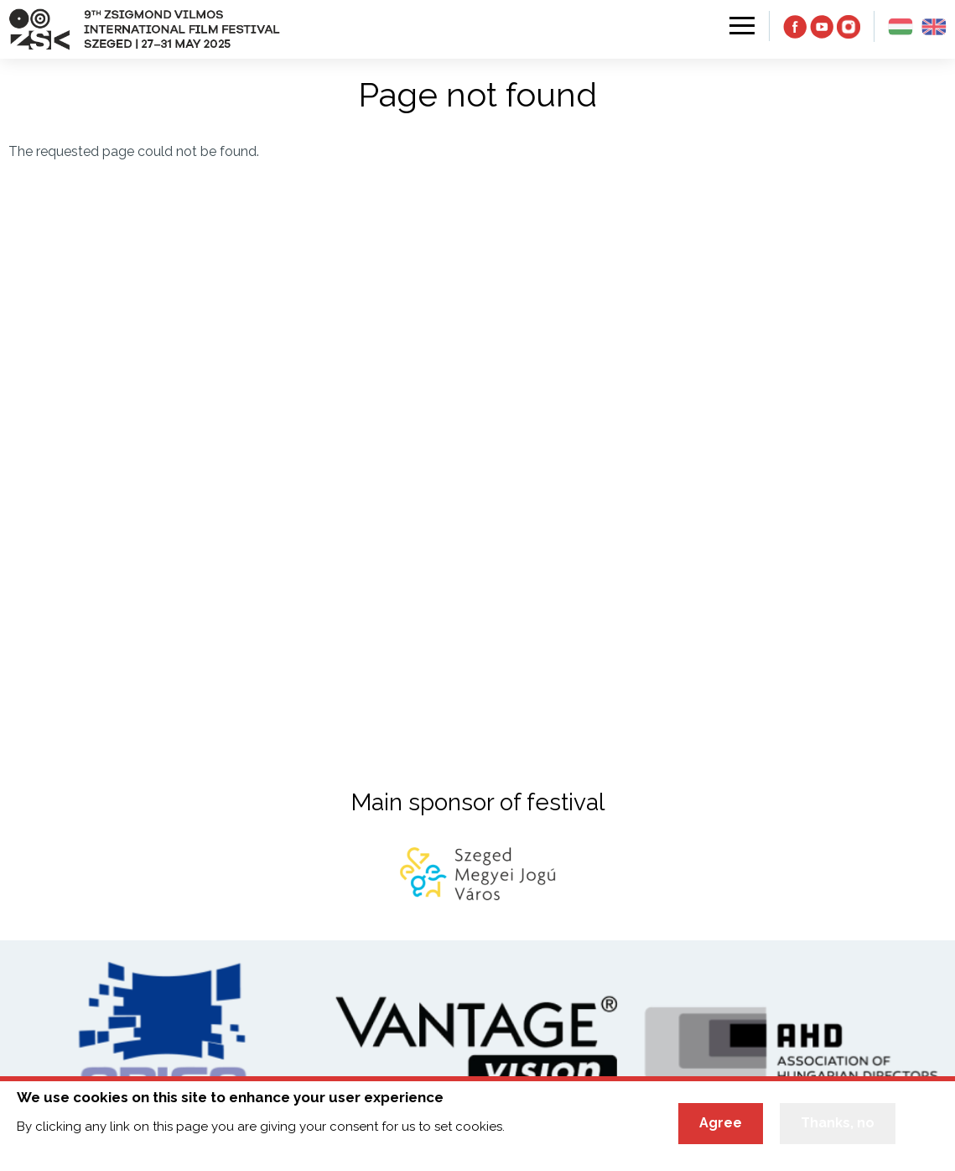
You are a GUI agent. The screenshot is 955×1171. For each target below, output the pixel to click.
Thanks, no (838, 1124)
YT (821, 27)
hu (900, 26)
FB (795, 27)
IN (848, 27)
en (934, 26)
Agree (720, 1124)
